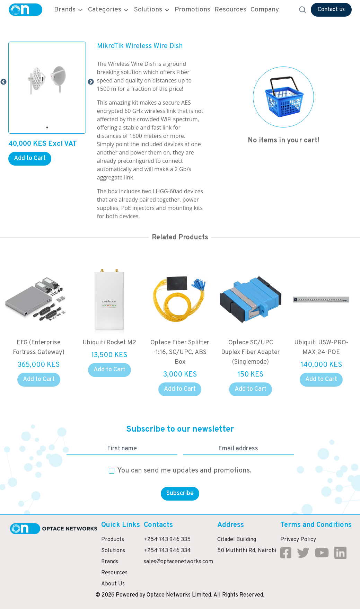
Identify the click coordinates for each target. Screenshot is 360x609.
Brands (69, 10)
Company (265, 9)
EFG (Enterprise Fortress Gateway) (46, 347)
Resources (230, 9)
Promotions (192, 9)
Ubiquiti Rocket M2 (116, 343)
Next (90, 82)
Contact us (331, 9)
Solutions (152, 10)
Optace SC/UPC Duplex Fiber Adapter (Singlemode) (257, 352)
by (142, 595)
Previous (3, 82)
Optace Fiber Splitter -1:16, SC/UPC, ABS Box (187, 352)
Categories (109, 10)
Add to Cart (30, 158)
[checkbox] (111, 471)
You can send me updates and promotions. (184, 470)
